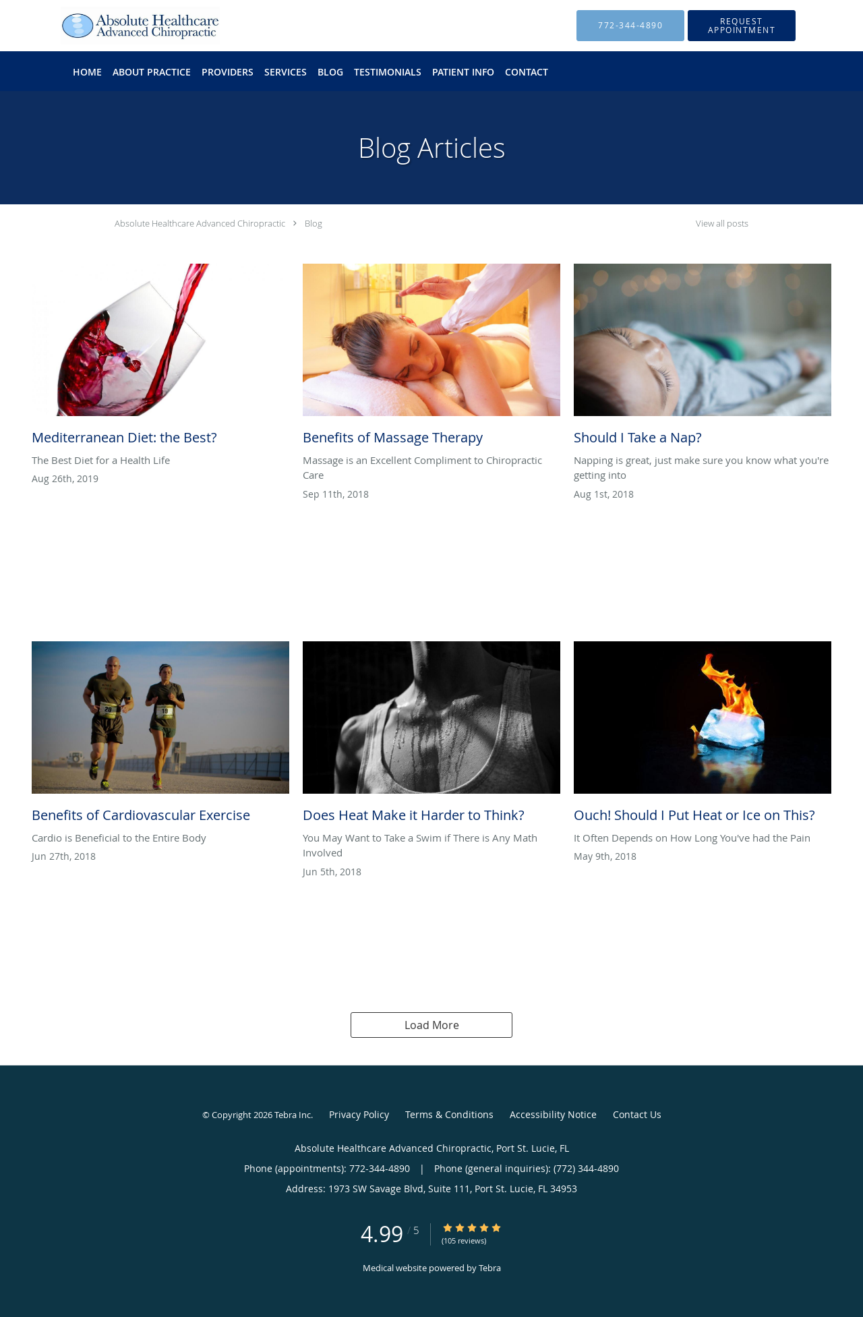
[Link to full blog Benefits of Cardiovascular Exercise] (160, 735)
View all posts (722, 223)
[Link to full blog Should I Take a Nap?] (702, 358)
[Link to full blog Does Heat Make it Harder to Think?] (431, 735)
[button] (742, 25)
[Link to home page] (120, 25)
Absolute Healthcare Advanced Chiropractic (200, 223)
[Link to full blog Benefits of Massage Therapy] (431, 358)
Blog (313, 223)
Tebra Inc (292, 1115)
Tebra (490, 1268)
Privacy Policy (359, 1114)
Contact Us (637, 1114)
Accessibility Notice (553, 1114)
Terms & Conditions (449, 1114)
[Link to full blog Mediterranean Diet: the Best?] (160, 358)
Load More (432, 1025)
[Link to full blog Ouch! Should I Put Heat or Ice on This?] (702, 735)
